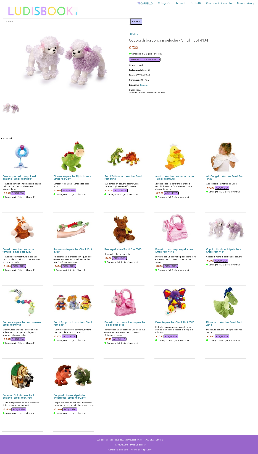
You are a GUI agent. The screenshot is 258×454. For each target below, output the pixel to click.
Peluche (133, 33)
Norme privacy (245, 3)
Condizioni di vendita (219, 3)
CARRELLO (145, 3)
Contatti (196, 3)
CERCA (136, 21)
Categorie (164, 3)
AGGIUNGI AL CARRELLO (145, 59)
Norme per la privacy (141, 449)
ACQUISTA (18, 193)
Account (180, 3)
